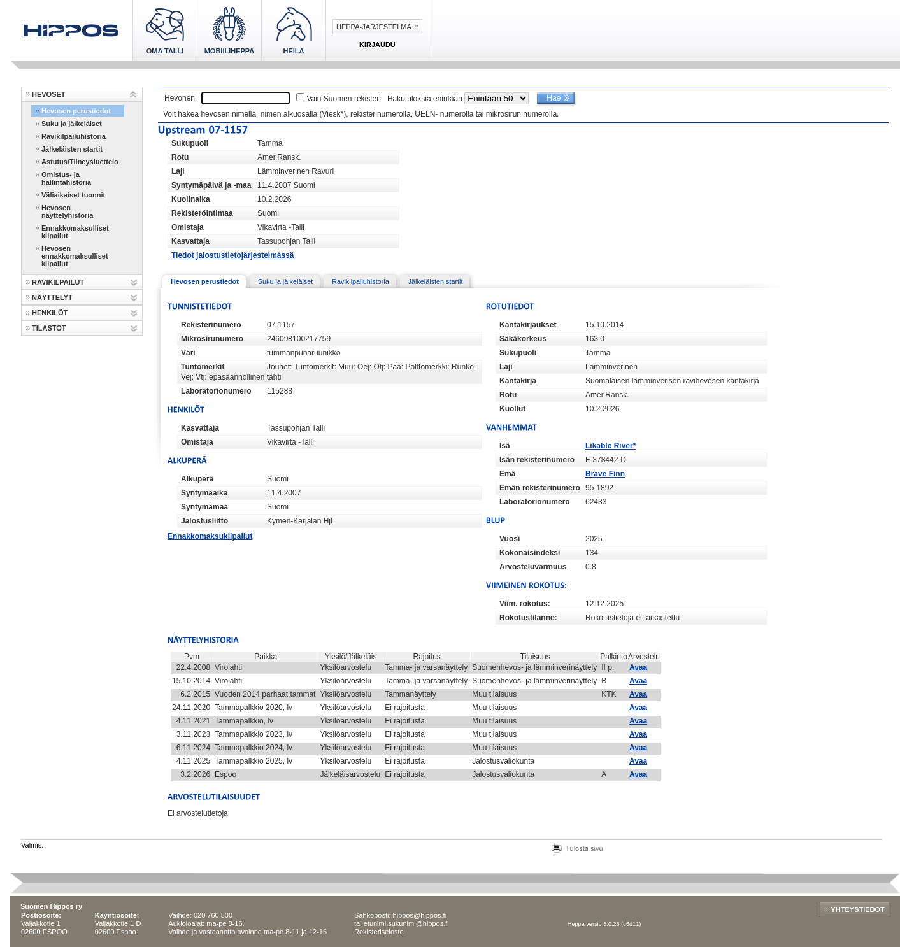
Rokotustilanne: (528, 617)
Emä (507, 473)
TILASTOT (49, 328)
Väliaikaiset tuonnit (73, 195)
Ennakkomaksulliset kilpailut (75, 231)
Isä (504, 445)
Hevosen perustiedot (76, 111)
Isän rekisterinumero (537, 459)
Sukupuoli (189, 143)
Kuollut (512, 408)
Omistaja (187, 227)
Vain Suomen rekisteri (343, 98)
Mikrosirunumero (212, 338)
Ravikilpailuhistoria (73, 136)
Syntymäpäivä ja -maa (211, 185)
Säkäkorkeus (522, 338)
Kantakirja (517, 380)
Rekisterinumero (211, 324)
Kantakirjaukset (527, 324)
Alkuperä (197, 478)
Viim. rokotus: (524, 603)
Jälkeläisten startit (72, 149)
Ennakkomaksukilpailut (210, 536)
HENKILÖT (50, 313)
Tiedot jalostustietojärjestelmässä (232, 255)
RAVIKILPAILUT (58, 282)
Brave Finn (605, 473)
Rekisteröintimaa (202, 213)
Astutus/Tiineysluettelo (79, 162)
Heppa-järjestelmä (373, 27)
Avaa (638, 667)
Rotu (180, 157)
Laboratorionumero (216, 391)
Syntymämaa (204, 506)
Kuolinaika (190, 199)
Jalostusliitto (204, 520)
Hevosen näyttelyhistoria (67, 211)
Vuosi (509, 538)
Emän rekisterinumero (539, 487)
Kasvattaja (190, 241)
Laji (178, 171)
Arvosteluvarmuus (532, 566)
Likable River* (610, 445)
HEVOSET (49, 94)
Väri (188, 352)
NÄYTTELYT (52, 297)
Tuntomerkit (202, 366)
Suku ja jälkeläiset (71, 123)
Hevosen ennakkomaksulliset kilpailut (74, 256)
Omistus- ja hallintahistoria (66, 178)
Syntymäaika (204, 492)
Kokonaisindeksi (529, 552)
